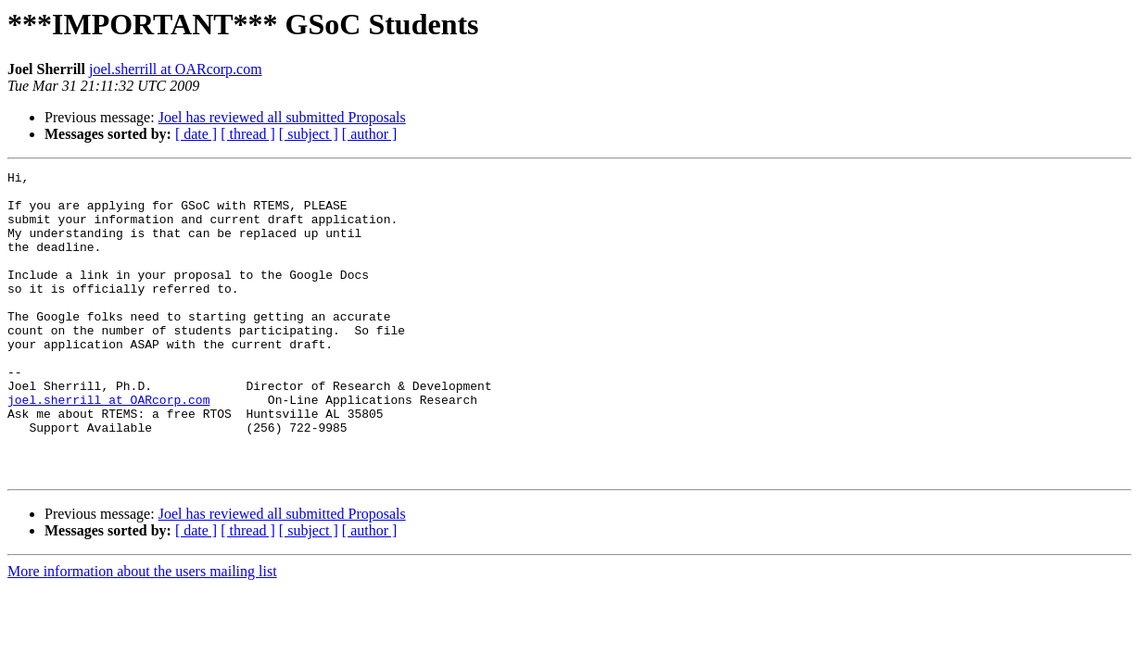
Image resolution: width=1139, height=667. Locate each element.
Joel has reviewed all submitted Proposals (282, 117)
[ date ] (196, 134)
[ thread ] (248, 134)
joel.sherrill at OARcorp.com (175, 69)
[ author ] (370, 134)
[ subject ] (308, 134)
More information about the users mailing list (142, 632)
